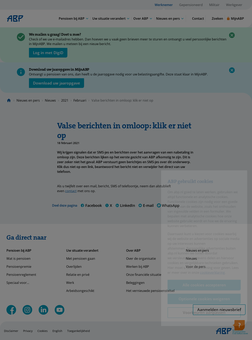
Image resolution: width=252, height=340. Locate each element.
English (57, 331)
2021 (64, 100)
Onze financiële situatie (143, 274)
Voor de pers (196, 266)
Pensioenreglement (21, 274)
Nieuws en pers (28, 100)
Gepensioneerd (191, 5)
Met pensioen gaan (80, 258)
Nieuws (50, 100)
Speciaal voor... (17, 282)
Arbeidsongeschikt (80, 290)
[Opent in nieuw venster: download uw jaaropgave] (56, 83)
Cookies (42, 331)
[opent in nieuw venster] (48, 53)
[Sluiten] (232, 35)
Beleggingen (135, 282)
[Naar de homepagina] (8, 100)
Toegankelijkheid (78, 331)
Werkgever (234, 5)
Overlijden (74, 266)
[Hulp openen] (238, 326)
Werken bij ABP (137, 266)
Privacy (28, 331)
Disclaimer (11, 331)
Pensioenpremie (18, 266)
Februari (79, 100)
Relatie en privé (77, 274)
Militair (214, 5)
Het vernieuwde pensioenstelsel (150, 290)
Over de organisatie (141, 258)
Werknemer (164, 5)
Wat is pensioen (18, 258)
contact (71, 191)
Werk (70, 282)
